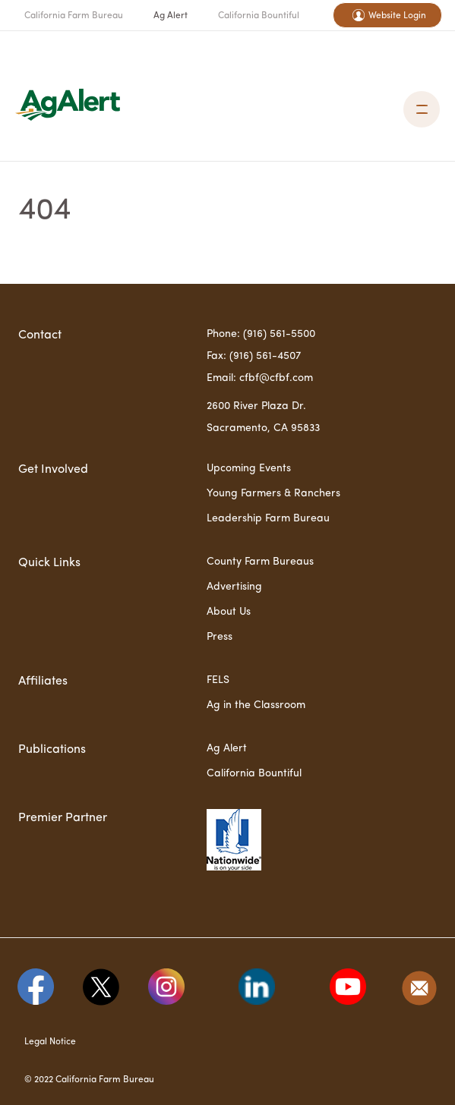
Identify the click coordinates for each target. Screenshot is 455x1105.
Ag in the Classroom (256, 705)
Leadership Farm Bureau (268, 518)
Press (219, 636)
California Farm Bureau (73, 15)
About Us (229, 611)
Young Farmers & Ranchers (273, 493)
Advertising (234, 586)
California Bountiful (258, 15)
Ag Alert (170, 15)
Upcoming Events (249, 468)
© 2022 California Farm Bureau (89, 1080)
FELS (218, 680)
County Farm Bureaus (260, 561)
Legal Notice (50, 1042)
